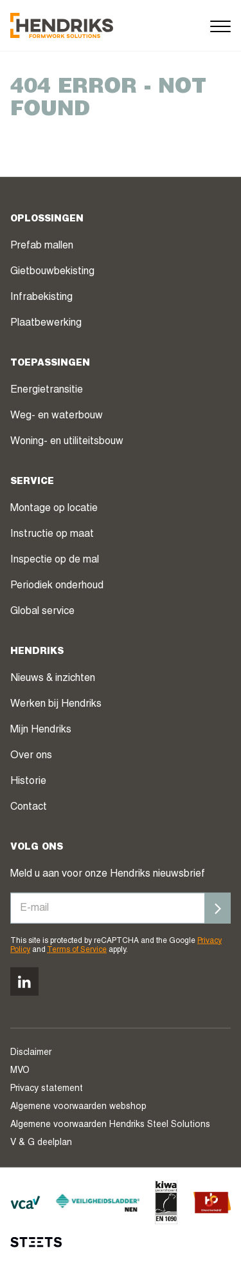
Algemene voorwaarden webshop (78, 1107)
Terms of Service (77, 950)
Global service (42, 611)
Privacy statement (46, 1089)
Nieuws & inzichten (52, 678)
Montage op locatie (54, 508)
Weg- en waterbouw (56, 416)
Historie (28, 781)
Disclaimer (30, 1053)
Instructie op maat (52, 534)
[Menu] (220, 25)
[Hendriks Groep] (61, 25)
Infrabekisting (41, 297)
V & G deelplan (41, 1143)
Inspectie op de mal (54, 560)
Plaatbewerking (46, 323)
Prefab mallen (41, 246)
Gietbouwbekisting (52, 271)
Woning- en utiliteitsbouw (66, 441)
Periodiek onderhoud (56, 586)
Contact (28, 807)
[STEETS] (36, 1242)
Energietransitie (46, 390)
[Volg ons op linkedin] (24, 981)
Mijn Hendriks (40, 730)
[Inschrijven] (218, 907)
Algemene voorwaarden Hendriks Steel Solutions (110, 1125)
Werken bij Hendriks (56, 704)
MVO (20, 1071)
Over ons (31, 756)
